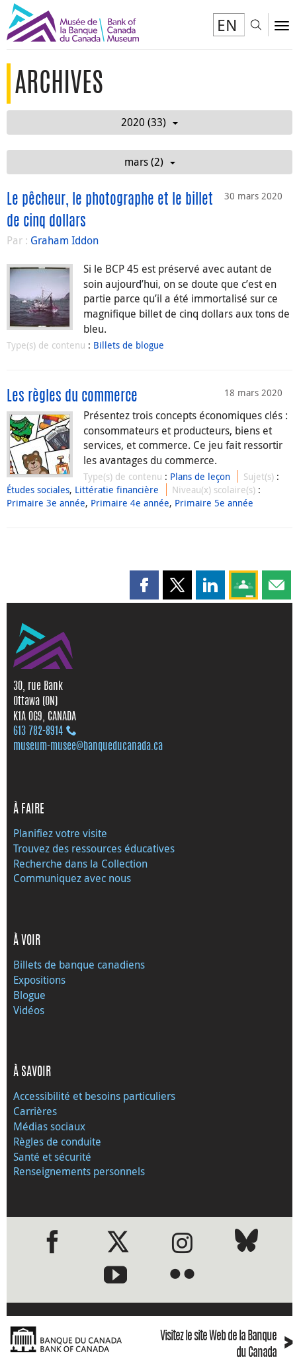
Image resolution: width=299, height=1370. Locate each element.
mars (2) (149, 161)
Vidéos (28, 1010)
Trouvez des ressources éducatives (94, 848)
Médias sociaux (49, 1126)
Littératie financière (117, 489)
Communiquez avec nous (72, 878)
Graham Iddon (64, 240)
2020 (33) (149, 122)
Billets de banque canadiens (79, 964)
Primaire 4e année (130, 503)
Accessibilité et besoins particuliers (94, 1096)
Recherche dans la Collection (80, 863)
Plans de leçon (200, 476)
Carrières (35, 1111)
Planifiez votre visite (60, 833)
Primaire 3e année (46, 503)
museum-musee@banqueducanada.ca (88, 746)
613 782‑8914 (38, 731)
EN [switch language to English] (227, 25)
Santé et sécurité (52, 1156)
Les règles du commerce (72, 397)
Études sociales (38, 489)
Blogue (29, 995)
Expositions (39, 980)
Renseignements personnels (79, 1171)
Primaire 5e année (214, 503)
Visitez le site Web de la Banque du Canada (226, 1345)
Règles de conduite (57, 1141)
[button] (144, 584)
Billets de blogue (128, 345)
